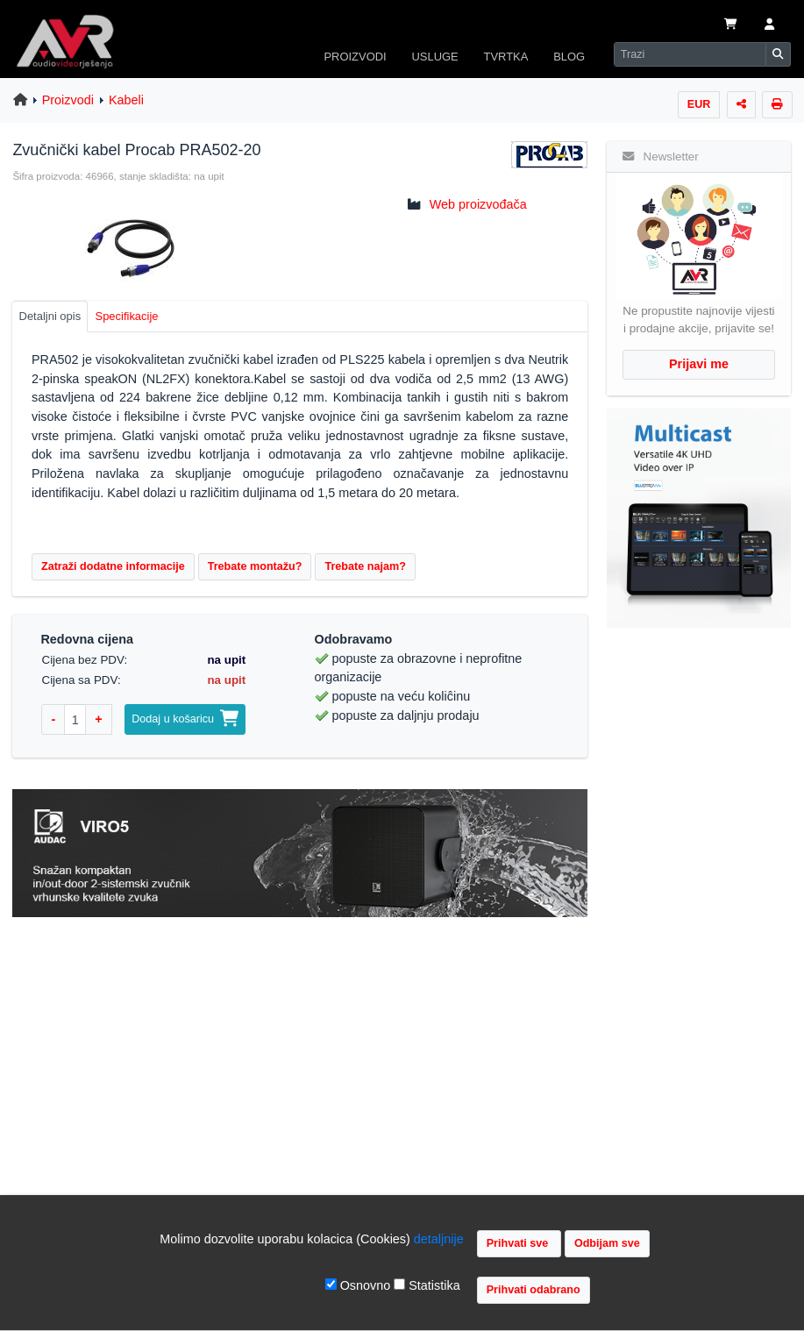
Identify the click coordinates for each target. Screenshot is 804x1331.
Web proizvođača (478, 204)
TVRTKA (506, 56)
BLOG (569, 56)
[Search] (690, 54)
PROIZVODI (355, 56)
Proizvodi (68, 100)
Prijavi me (699, 364)
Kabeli (126, 100)
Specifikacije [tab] (127, 316)
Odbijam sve (607, 1243)
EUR (699, 104)
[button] (769, 25)
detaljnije (439, 1239)
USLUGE (434, 56)
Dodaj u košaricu (185, 719)
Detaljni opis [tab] (50, 316)
